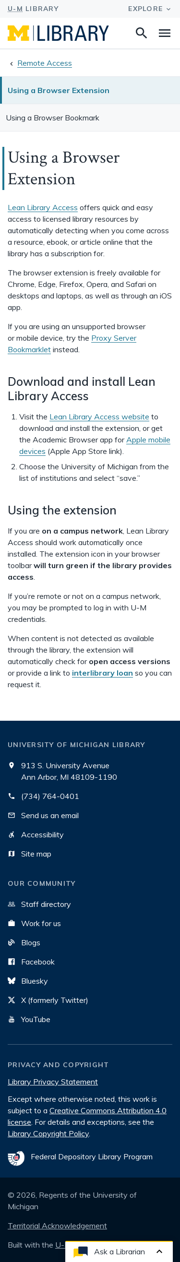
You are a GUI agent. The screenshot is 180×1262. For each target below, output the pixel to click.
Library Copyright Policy (48, 1133)
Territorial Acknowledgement (57, 1225)
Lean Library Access (43, 207)
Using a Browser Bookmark (52, 117)
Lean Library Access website (99, 416)
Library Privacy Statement (53, 1081)
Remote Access (44, 63)
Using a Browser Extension (58, 90)
